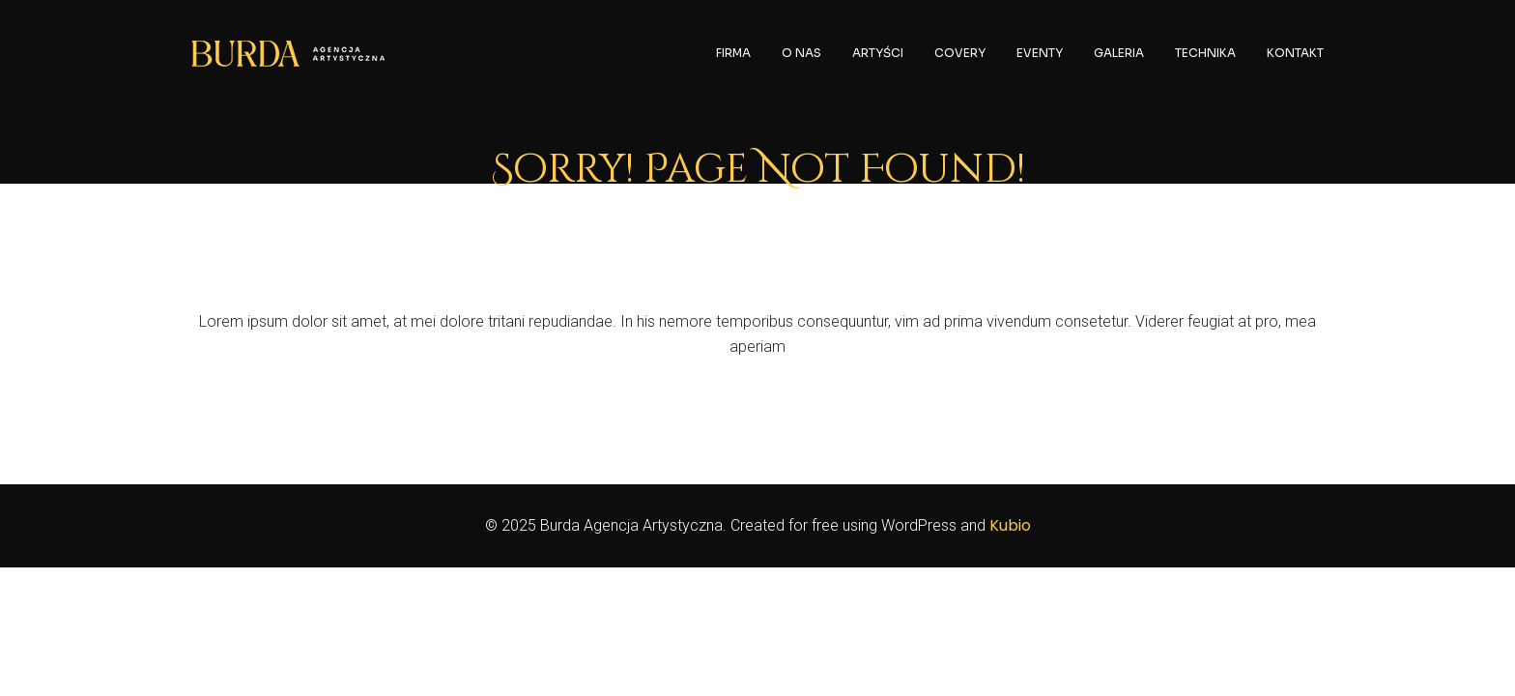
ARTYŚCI (877, 52)
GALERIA (1119, 52)
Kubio (1010, 525)
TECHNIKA (1205, 52)
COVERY (960, 52)
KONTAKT (1295, 52)
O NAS (801, 52)
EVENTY (1039, 52)
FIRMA (733, 52)
